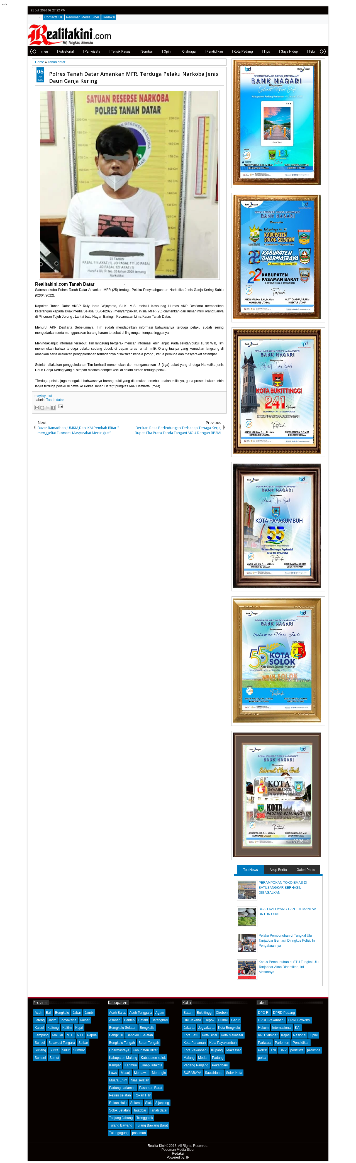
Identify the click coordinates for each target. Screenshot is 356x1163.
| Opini (166, 51)
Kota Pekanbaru (196, 1050)
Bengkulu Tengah (122, 1043)
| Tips (266, 51)
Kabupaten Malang (123, 1058)
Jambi (89, 1013)
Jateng (40, 1020)
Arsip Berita (278, 870)
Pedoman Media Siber (82, 17)
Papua (92, 1035)
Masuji (125, 1073)
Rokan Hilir (143, 1095)
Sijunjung (162, 1103)
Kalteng (53, 1028)
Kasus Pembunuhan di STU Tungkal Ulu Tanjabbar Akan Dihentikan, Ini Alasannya (289, 967)
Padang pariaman (122, 1088)
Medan (203, 1058)
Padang (217, 1058)
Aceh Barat (117, 1013)
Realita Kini (156, 1146)
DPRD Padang (284, 1013)
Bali (49, 1013)
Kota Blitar (209, 1035)
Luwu (113, 1073)
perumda (313, 1050)
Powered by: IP (178, 1157)
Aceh (38, 1013)
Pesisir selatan (120, 1095)
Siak (148, 1103)
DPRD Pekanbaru (271, 1020)
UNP (283, 1050)
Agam (159, 1013)
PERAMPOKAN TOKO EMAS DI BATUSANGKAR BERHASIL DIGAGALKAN (283, 888)
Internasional (281, 1028)
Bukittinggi (204, 1013)
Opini (314, 1035)
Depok (209, 1020)
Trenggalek (144, 1118)
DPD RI (263, 1013)
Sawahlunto (214, 1073)
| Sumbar (146, 51)
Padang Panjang (196, 1065)
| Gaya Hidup (288, 51)
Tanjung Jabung (121, 1118)
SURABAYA (192, 1073)
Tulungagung (119, 1133)
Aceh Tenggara (140, 1013)
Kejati (285, 1035)
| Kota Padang (242, 51)
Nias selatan (140, 1080)
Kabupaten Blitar (145, 1050)
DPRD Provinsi (299, 1020)
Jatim (52, 1020)
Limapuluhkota (151, 1065)
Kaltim (67, 1028)
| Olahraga (188, 51)
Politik (262, 1050)
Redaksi (109, 17)
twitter (300, 10)
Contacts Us (53, 17)
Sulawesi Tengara (61, 1043)
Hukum (263, 1028)
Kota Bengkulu (229, 1028)
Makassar (233, 1050)
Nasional (299, 1035)
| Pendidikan (214, 51)
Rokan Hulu (118, 1103)
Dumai (223, 1020)
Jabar (77, 1013)
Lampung (41, 1035)
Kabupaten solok (153, 1058)
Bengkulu (62, 1013)
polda (262, 1058)
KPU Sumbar (267, 1035)
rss (321, 10)
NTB (70, 1035)
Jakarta (189, 1028)
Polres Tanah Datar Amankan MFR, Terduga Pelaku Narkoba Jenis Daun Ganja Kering (133, 77)
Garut (235, 1020)
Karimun (131, 1065)
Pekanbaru (220, 1065)
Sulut (65, 1050)
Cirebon (222, 1013)
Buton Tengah (148, 1043)
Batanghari (160, 1020)
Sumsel (40, 1058)
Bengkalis (147, 1028)
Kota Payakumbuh (222, 1043)
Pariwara (264, 1043)
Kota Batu (191, 1035)
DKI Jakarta (192, 1020)
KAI (297, 1028)
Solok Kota (234, 1073)
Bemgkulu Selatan (122, 1028)
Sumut (54, 1058)
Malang (189, 1058)
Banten (129, 1020)
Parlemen (282, 1043)
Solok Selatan (119, 1110)
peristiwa (296, 1050)
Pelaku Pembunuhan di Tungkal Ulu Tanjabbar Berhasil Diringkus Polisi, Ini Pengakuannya (287, 940)
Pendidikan (301, 1043)
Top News (250, 870)
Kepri (79, 1028)
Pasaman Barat (150, 1088)
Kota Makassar (232, 1035)
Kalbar (85, 1020)
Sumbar (79, 1050)
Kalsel (39, 1028)
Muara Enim (118, 1080)
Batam (143, 1020)
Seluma (136, 1103)
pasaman (139, 1133)
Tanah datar (55, 400)
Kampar (115, 1065)
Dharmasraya (119, 1050)
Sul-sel (40, 1043)
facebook (307, 10)
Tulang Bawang (120, 1125)
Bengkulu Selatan (140, 1035)
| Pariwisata (91, 51)
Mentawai (141, 1073)
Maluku (57, 1035)
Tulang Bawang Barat (152, 1125)
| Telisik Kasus (120, 51)
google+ (314, 10)
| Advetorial (65, 51)
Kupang (217, 1050)
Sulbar (83, 1043)
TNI (273, 1050)
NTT (80, 1035)
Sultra (54, 1050)
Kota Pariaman (195, 1043)
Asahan (115, 1020)
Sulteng (40, 1050)
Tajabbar (139, 1110)
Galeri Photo (306, 870)
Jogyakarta (68, 1020)
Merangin (159, 1073)
